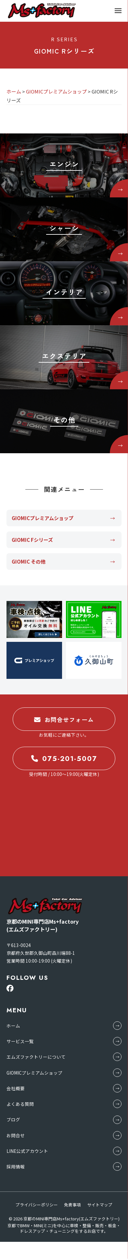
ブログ (13, 1119)
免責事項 (72, 1205)
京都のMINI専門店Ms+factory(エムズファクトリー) (71, 1219)
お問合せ (15, 1135)
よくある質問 (20, 1104)
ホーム (13, 1025)
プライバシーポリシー (37, 1205)
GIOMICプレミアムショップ (34, 1072)
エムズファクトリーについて (36, 1057)
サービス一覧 (20, 1041)
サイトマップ (99, 1205)
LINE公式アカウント (27, 1151)
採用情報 (15, 1166)
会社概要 (15, 1088)
